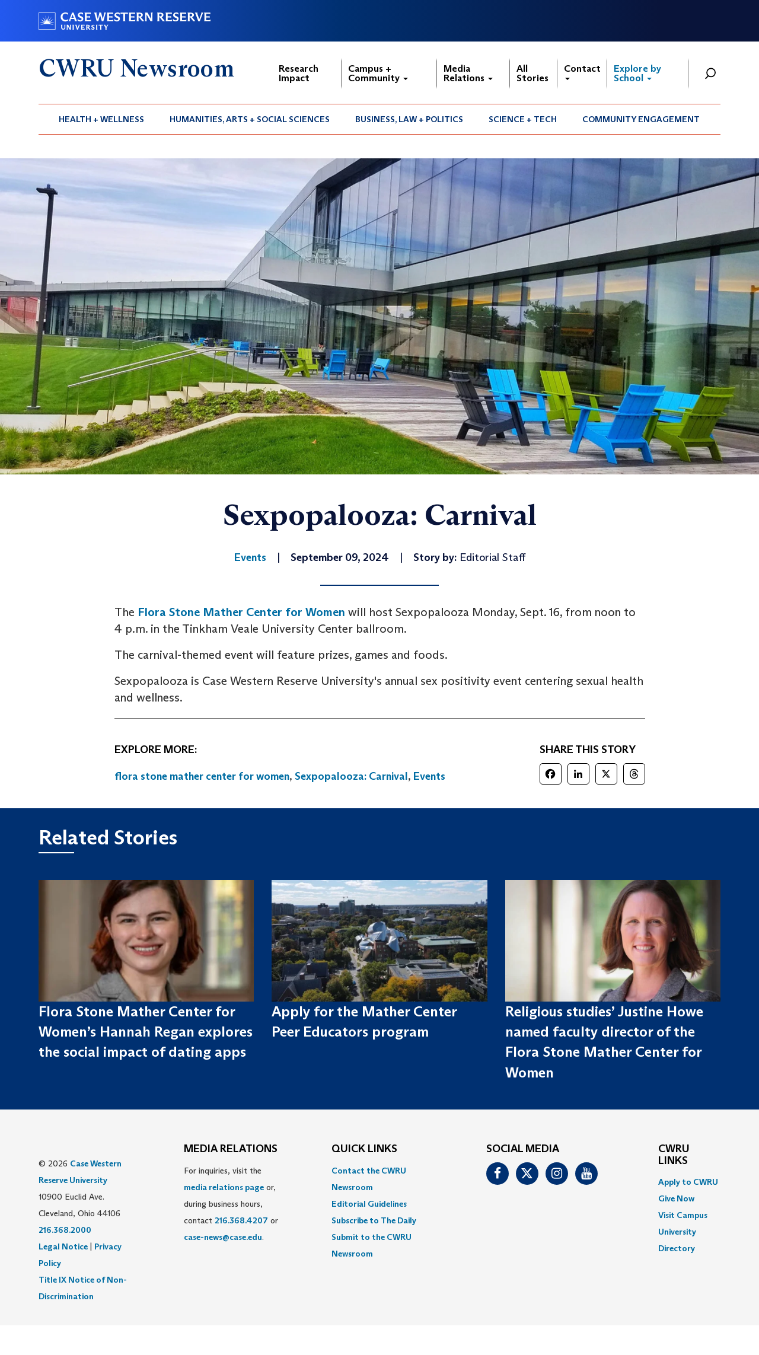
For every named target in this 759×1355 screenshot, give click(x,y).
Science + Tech (523, 119)
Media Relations (468, 73)
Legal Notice (63, 1246)
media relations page (224, 1187)
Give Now (676, 1198)
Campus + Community (378, 73)
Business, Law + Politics (409, 119)
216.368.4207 (241, 1220)
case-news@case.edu (223, 1237)
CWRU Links (674, 1155)
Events (429, 776)
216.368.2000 (65, 1230)
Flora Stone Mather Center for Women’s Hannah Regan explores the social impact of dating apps (146, 1032)
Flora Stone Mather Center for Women (241, 612)
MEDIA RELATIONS (231, 1149)
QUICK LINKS (364, 1149)
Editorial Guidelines (369, 1203)
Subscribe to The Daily (373, 1220)
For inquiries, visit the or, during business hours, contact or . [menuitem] (231, 1203)
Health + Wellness (101, 119)
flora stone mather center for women (201, 776)
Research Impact (298, 73)
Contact (582, 71)
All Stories (532, 73)
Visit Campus (682, 1215)
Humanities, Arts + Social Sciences (250, 119)
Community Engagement (641, 119)
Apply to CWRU (688, 1182)
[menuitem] (101, 119)
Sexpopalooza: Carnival (351, 776)
